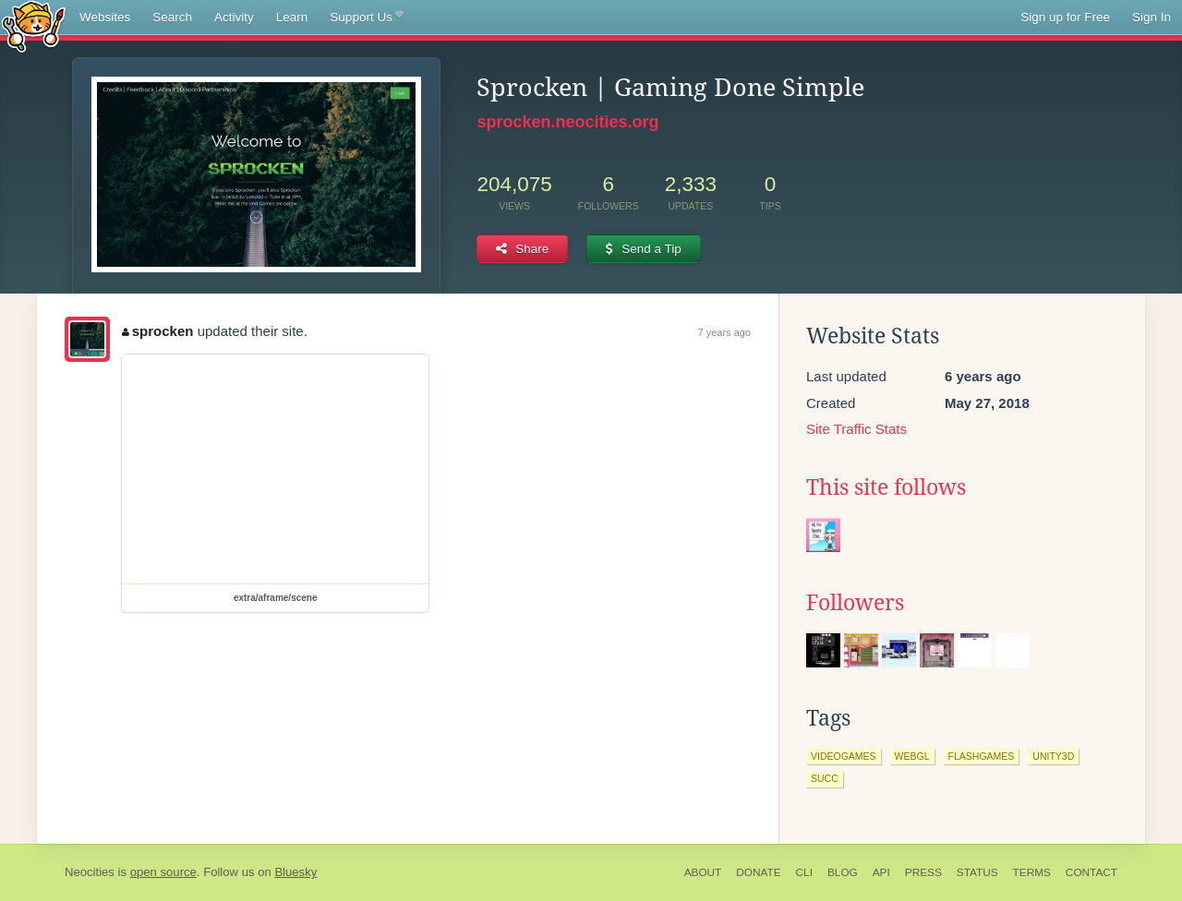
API (881, 872)
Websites (104, 17)
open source (163, 872)
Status (977, 872)
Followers (855, 603)
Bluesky (295, 872)
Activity (234, 17)
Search (172, 17)
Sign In (1151, 17)
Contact (1091, 872)
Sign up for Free (1065, 17)
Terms (1032, 872)
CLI (804, 872)
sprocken (157, 331)
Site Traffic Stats (856, 429)
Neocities (90, 872)
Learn (292, 17)
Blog (842, 872)
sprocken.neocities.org (567, 122)
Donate (758, 872)
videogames (843, 756)
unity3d (1053, 756)
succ (824, 778)
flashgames (981, 756)
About (703, 872)
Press (923, 872)
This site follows (886, 487)
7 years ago (724, 332)
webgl (912, 756)
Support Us (366, 17)
